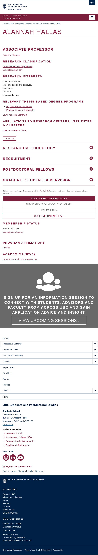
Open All (9, 138)
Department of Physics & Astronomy (20, 259)
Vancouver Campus (12, 523)
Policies (6, 385)
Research (40, 471)
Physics (6, 247)
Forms (6, 379)
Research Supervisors (40, 24)
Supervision (8, 367)
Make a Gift (8, 509)
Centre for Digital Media (14, 537)
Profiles (31, 471)
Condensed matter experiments (17, 66)
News (5, 500)
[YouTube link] (20, 457)
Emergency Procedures (12, 550)
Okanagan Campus (12, 527)
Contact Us (8, 424)
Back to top (9, 471)
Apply (5, 396)
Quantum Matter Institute (14, 130)
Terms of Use (29, 550)
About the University (12, 497)
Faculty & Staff (45, 191)
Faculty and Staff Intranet (18, 445)
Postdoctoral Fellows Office (19, 437)
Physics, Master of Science (19, 106)
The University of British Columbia (35, 5)
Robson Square (10, 534)
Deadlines (7, 373)
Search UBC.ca (10, 513)
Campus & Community (13, 355)
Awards (6, 361)
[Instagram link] (6, 457)
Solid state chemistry (12, 70)
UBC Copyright (44, 550)
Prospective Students (23, 24)
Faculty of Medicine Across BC (17, 540)
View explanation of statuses (13, 232)
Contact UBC (9, 494)
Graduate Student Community (20, 441)
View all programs (14, 115)
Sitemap (22, 471)
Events (6, 503)
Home (5, 338)
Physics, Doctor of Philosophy (20, 110)
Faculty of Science (11, 55)
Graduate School (9, 24)
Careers (6, 506)
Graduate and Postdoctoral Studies (49, 405)
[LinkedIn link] (13, 457)
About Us (7, 390)
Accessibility (58, 550)
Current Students (10, 350)
